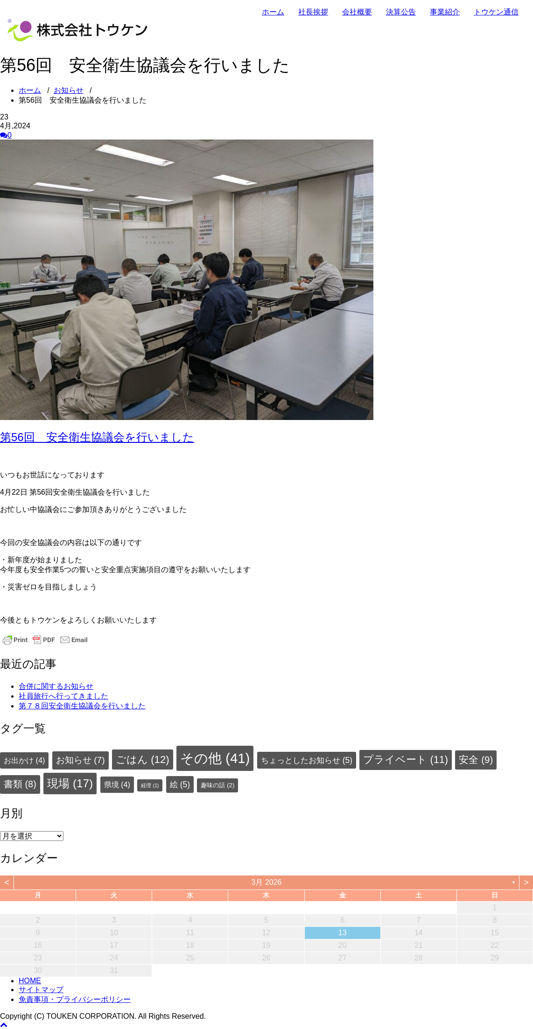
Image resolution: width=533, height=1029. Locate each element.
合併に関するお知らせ (56, 686)
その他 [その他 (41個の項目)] (215, 758)
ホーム (273, 12)
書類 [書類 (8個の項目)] (20, 784)
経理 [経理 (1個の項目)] (150, 785)
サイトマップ (41, 990)
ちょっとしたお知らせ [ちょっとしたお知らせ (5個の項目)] (306, 760)
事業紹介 (445, 12)
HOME (30, 981)
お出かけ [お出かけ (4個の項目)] (24, 760)
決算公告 (401, 12)
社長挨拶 (313, 12)
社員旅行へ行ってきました (63, 696)
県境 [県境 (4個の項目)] (117, 784)
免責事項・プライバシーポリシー (75, 999)
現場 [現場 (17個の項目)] (70, 783)
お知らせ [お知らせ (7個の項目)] (80, 760)
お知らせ (69, 90)
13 (342, 933)
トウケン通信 (496, 12)
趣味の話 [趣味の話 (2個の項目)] (217, 785)
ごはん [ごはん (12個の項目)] (142, 759)
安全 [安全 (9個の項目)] (476, 759)
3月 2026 (267, 882)
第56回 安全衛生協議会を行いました (97, 437)
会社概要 (357, 12)
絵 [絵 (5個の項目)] (180, 784)
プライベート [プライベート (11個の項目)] (405, 759)
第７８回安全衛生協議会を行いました (82, 706)
